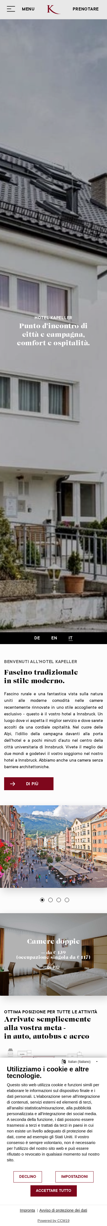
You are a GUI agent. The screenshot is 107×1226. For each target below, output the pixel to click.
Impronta (27, 1210)
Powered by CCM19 (53, 1221)
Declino (27, 1177)
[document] (53, 1118)
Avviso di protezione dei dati (63, 1210)
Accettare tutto (53, 1191)
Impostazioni (74, 1177)
